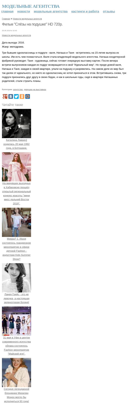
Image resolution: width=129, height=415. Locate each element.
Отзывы (109, 11)
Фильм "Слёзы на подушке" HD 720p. (32, 24)
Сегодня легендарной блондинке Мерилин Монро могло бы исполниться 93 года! (16, 393)
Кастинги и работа (85, 11)
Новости (23, 11)
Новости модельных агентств (27, 19)
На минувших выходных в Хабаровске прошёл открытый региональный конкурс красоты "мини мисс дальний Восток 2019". (16, 191)
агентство (18, 89)
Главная (7, 11)
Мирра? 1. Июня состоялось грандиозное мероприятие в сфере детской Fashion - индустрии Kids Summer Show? (16, 246)
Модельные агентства (30, 6)
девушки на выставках (35, 89)
